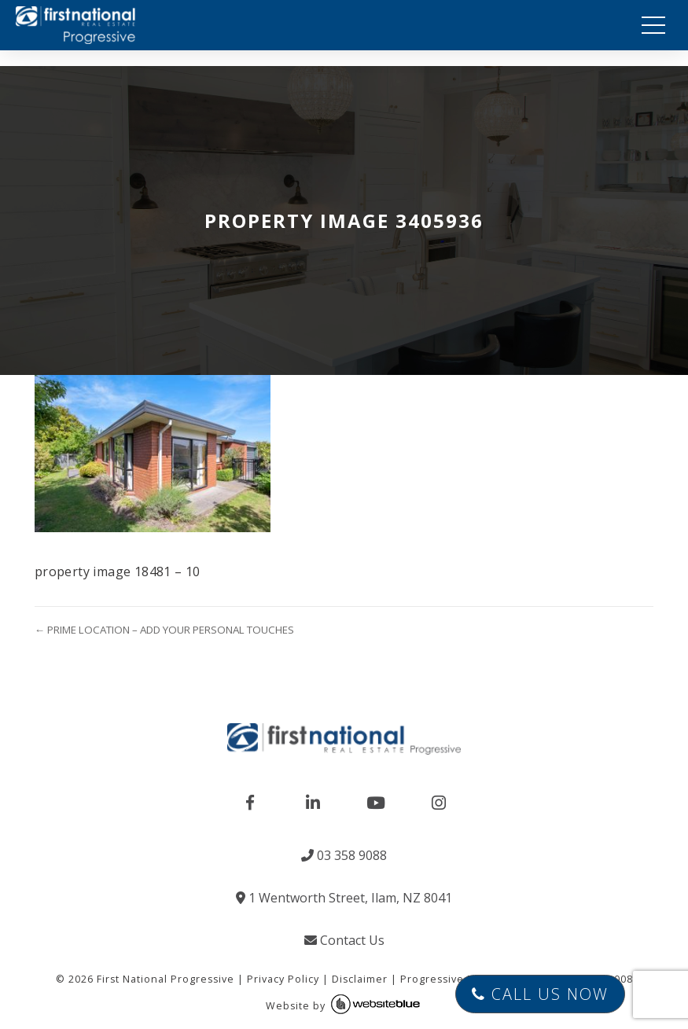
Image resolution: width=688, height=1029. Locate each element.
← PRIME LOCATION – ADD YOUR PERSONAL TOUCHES (164, 630)
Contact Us (344, 940)
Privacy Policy (283, 979)
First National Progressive (165, 979)
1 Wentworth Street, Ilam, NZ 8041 (344, 897)
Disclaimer (360, 979)
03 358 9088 (344, 855)
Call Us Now (540, 994)
